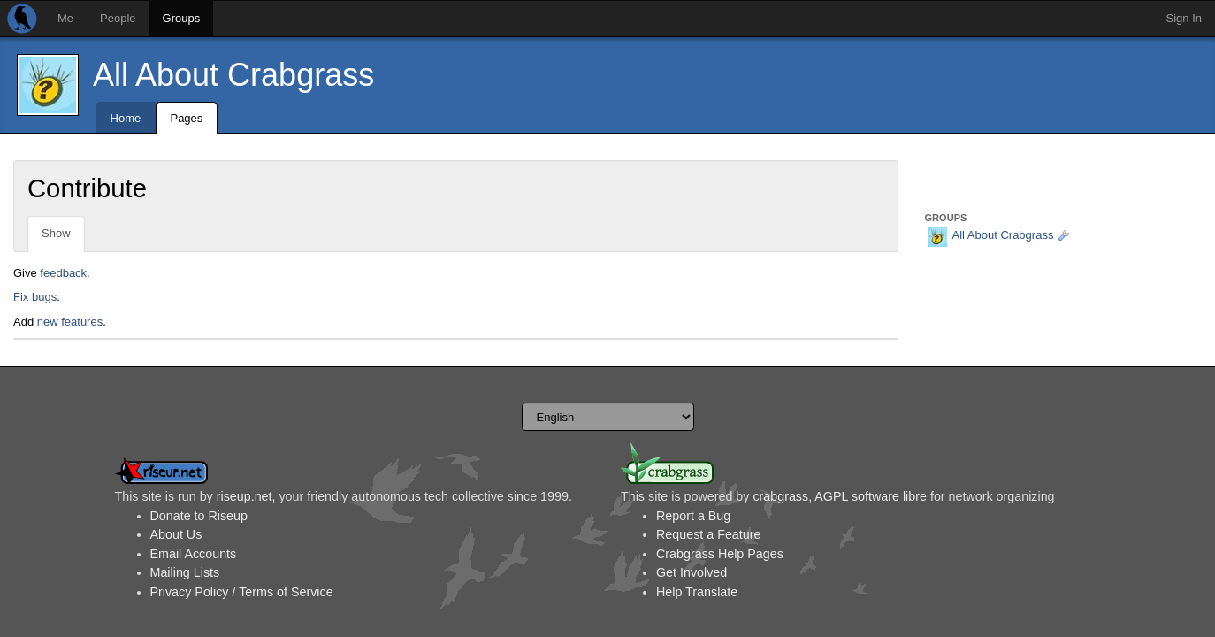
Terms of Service (285, 592)
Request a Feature (708, 534)
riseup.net (244, 496)
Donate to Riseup (199, 516)
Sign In (1184, 18)
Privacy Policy (189, 592)
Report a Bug (693, 516)
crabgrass (780, 496)
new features (70, 321)
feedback (63, 273)
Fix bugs (35, 296)
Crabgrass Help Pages (719, 554)
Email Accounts (193, 554)
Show (56, 233)
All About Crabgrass (233, 75)
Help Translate (696, 592)
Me (65, 18)
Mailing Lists (185, 572)
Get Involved (691, 572)
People (117, 18)
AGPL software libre (870, 496)
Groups (182, 18)
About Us (176, 534)
